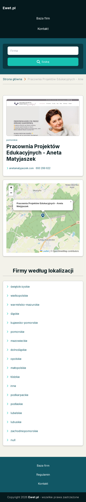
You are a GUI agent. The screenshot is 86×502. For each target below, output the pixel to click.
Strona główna (12, 79)
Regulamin (43, 474)
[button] (43, 215)
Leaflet (44, 251)
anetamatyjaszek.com (20, 168)
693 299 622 (43, 168)
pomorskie (11, 140)
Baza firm (43, 18)
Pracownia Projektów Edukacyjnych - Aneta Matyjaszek (33, 152)
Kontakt (43, 29)
